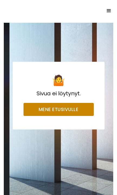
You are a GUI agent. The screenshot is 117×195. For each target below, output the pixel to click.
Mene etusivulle (59, 109)
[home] (36, 11)
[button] (109, 11)
